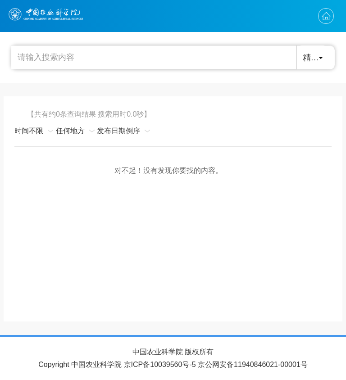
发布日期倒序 (118, 131)
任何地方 (70, 131)
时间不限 (28, 131)
